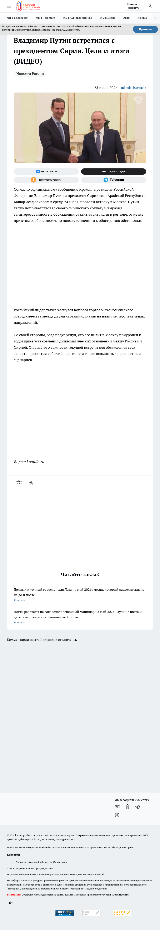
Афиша (142, 18)
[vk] (19, 482)
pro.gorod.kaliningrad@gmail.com (47, 861)
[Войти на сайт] (149, 6)
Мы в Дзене (107, 18)
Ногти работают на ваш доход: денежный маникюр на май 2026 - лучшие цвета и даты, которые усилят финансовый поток (80, 617)
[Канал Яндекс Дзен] (113, 171)
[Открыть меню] (9, 6)
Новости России (30, 73)
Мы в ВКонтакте (17, 18)
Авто (126, 18)
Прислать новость (133, 6)
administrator (133, 87)
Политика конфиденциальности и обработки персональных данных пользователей (55, 874)
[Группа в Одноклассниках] (46, 180)
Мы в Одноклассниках (77, 18)
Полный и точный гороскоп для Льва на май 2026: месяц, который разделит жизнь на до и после (80, 595)
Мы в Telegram (45, 18)
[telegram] (32, 482)
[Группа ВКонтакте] (46, 171)
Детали (102, 888)
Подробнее (91, 888)
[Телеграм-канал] (113, 180)
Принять (145, 29)
